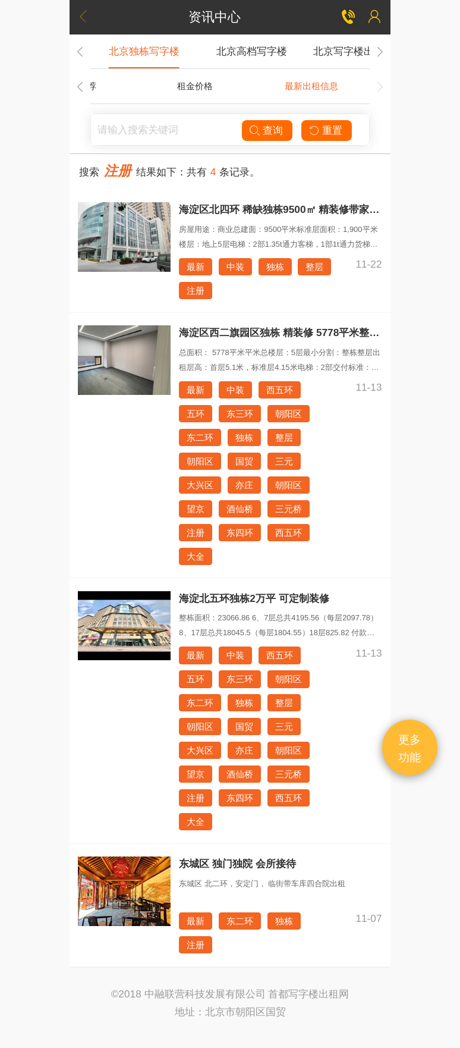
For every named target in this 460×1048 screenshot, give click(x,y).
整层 (314, 267)
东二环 (200, 437)
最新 (195, 267)
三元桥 (288, 509)
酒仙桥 (239, 509)
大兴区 (200, 485)
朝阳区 (288, 414)
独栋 (275, 267)
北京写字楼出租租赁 (358, 51)
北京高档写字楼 (251, 51)
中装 (235, 267)
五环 (195, 414)
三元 (284, 461)
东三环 (239, 414)
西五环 (279, 390)
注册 (195, 290)
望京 (195, 509)
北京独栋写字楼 (144, 51)
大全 (195, 556)
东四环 (239, 533)
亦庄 (244, 485)
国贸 (244, 461)
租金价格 (195, 86)
